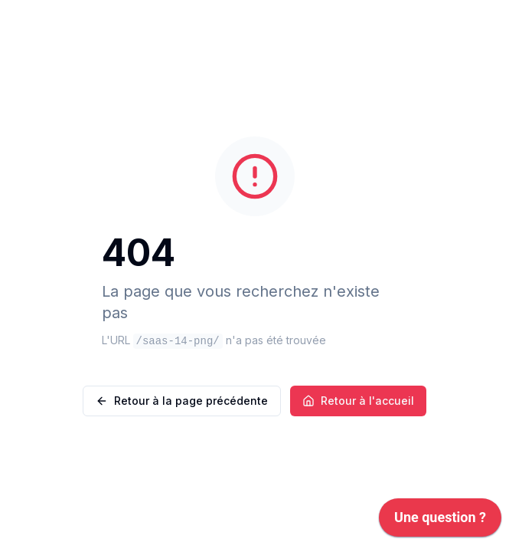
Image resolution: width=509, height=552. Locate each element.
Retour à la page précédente (182, 400)
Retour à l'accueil (358, 400)
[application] (440, 521)
